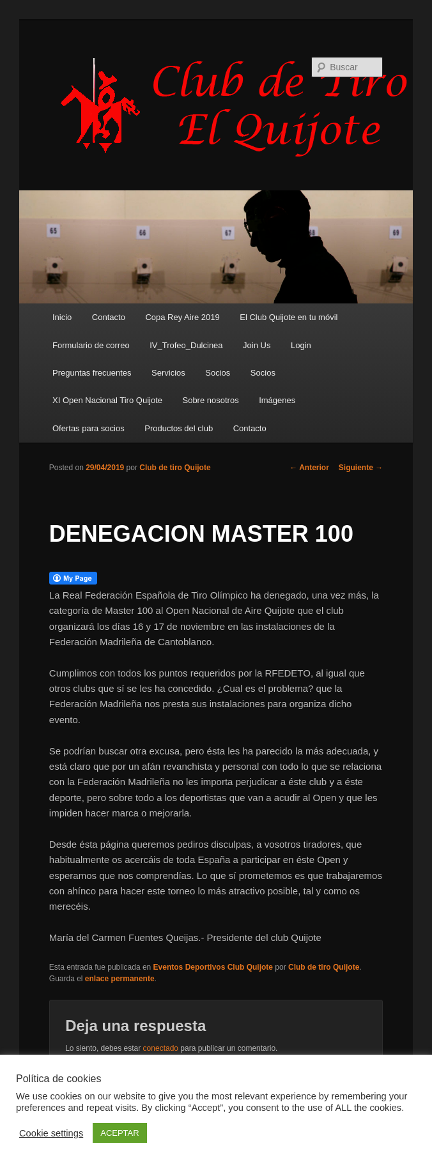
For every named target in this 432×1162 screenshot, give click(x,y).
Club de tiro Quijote (174, 467)
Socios (217, 373)
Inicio (62, 317)
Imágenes (277, 400)
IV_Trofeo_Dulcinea (186, 345)
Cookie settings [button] (51, 1133)
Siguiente (361, 467)
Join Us (256, 345)
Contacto (108, 317)
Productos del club (178, 428)
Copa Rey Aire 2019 (182, 317)
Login (301, 345)
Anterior (309, 467)
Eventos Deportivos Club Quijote (213, 967)
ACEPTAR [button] (119, 1133)
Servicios (168, 373)
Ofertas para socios (88, 428)
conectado (160, 1048)
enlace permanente (120, 978)
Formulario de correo (91, 345)
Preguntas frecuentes (92, 373)
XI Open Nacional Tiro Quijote (107, 400)
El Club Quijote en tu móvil (288, 317)
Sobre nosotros (210, 400)
